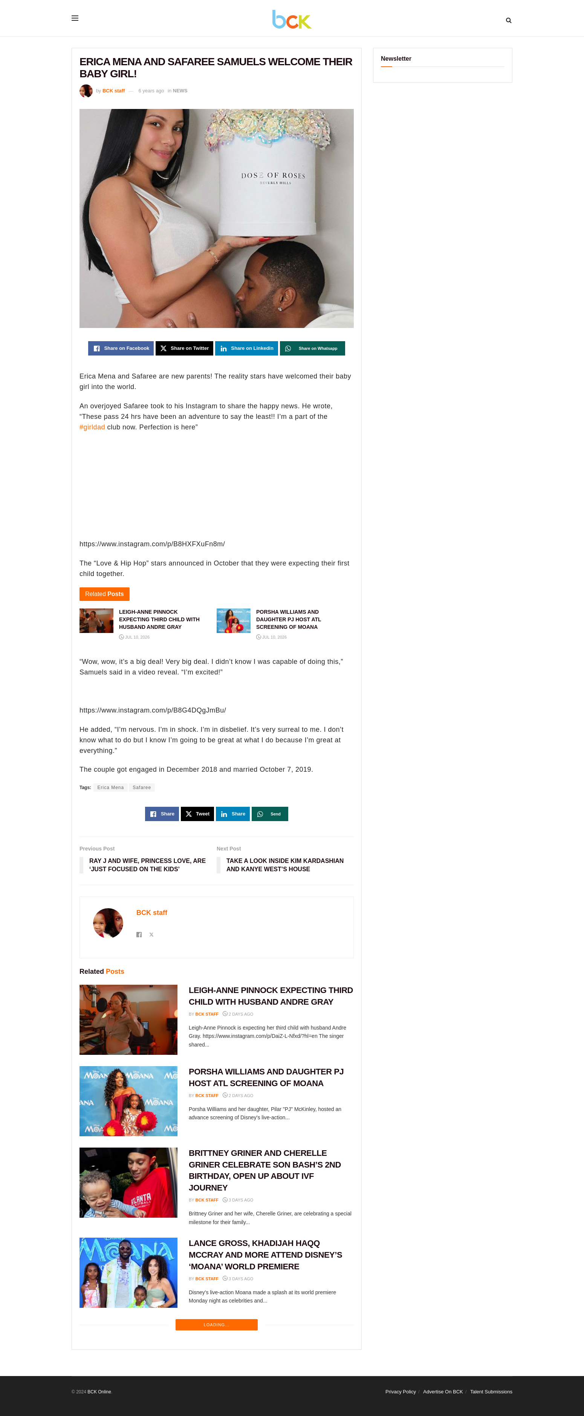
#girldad (92, 427)
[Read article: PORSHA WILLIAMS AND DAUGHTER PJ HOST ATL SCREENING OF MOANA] (128, 1101)
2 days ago (238, 1014)
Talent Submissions (491, 1392)
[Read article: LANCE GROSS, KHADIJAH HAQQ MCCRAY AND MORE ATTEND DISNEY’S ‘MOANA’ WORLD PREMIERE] (128, 1273)
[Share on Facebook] (121, 348)
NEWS (180, 90)
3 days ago (238, 1200)
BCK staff (113, 90)
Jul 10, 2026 (134, 637)
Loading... (217, 1325)
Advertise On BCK (443, 1392)
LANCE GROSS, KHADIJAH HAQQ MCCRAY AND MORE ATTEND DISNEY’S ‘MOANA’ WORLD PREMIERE (265, 1254)
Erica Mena (110, 787)
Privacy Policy (400, 1392)
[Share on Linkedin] (246, 348)
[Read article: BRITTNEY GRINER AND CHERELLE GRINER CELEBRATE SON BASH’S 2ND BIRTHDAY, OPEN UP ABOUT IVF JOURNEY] (128, 1183)
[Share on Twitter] (184, 348)
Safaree (142, 787)
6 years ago (151, 90)
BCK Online (99, 1392)
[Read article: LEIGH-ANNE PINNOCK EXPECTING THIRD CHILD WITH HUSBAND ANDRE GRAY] (128, 1020)
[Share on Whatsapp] (312, 348)
